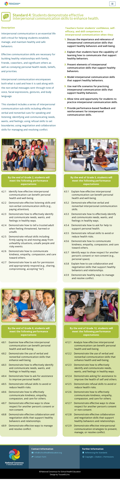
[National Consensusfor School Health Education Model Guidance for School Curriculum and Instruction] (12, 4)
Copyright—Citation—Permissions (99, 457)
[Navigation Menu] (112, 4)
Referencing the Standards (96, 453)
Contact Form (40, 457)
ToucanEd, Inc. (64, 475)
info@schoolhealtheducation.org (48, 453)
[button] (28, 180)
